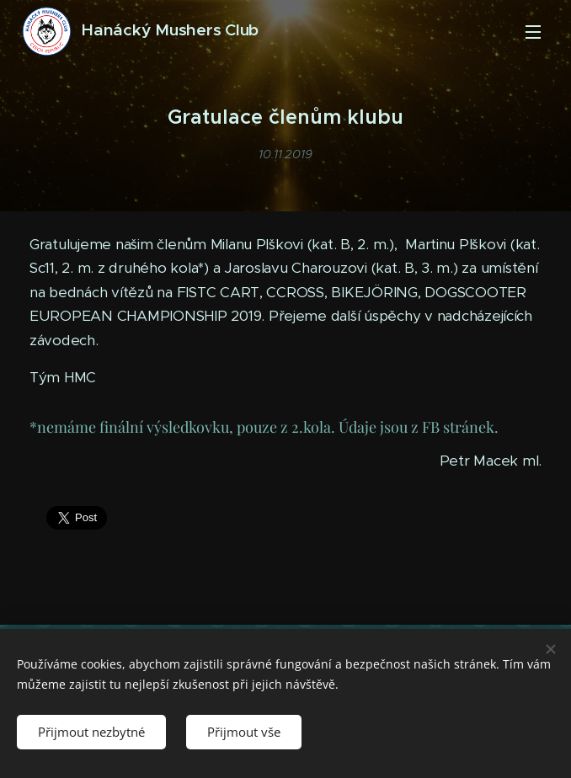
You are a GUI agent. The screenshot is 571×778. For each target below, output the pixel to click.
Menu (533, 32)
